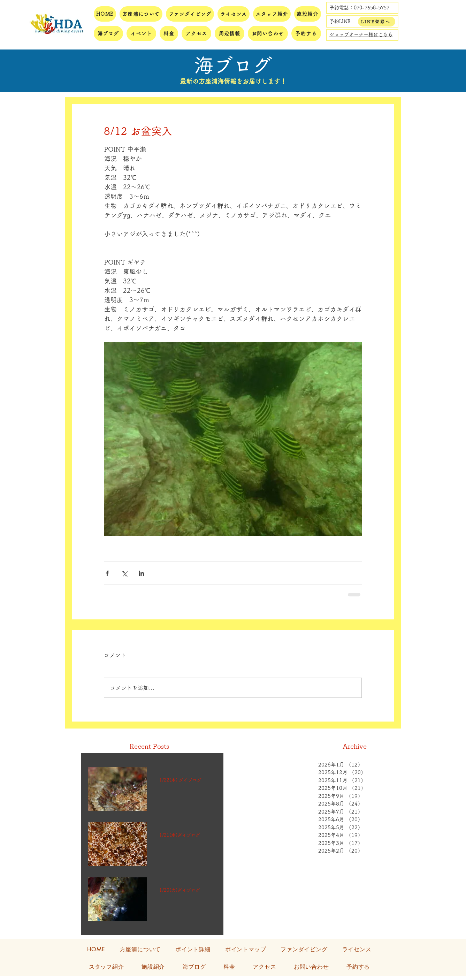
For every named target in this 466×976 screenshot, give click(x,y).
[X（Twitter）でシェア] (124, 573)
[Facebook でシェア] (107, 573)
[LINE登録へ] (376, 21)
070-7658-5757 (371, 7)
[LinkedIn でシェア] (141, 573)
